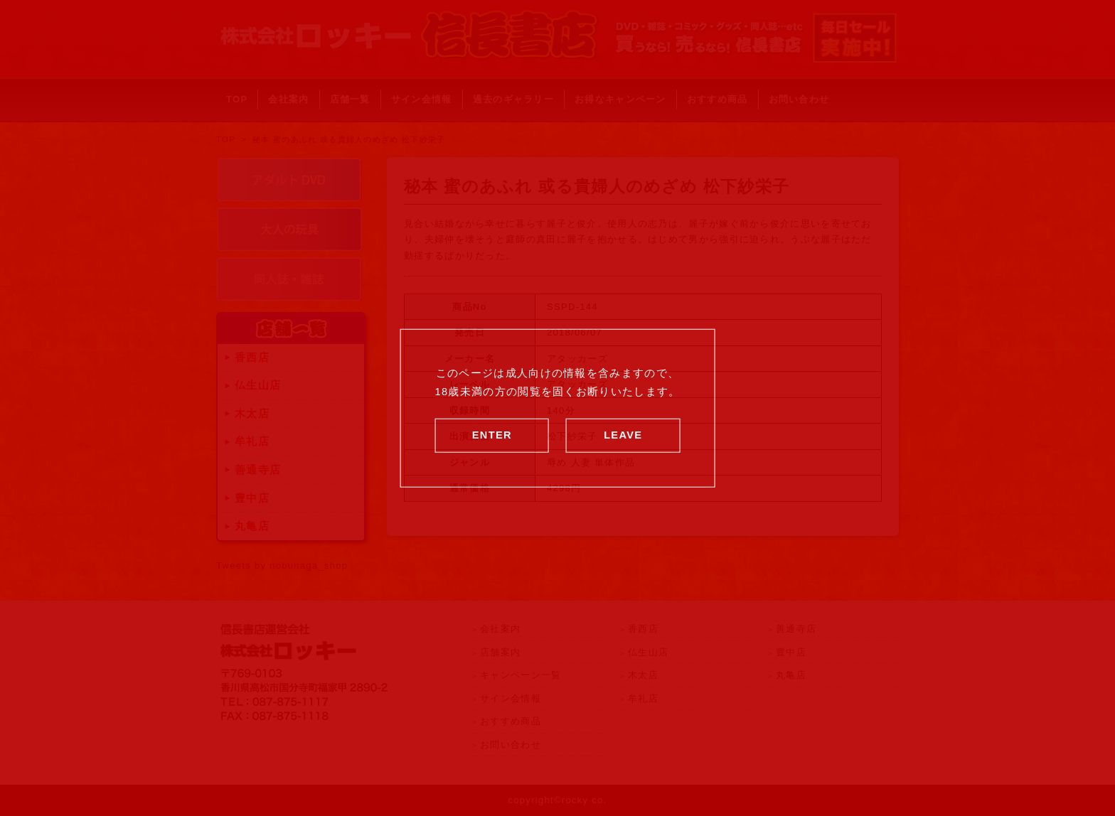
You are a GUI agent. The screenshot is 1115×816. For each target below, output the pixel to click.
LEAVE (623, 434)
